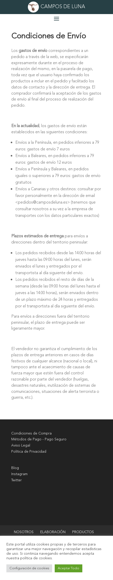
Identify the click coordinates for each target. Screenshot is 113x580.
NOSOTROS (23, 532)
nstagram (20, 474)
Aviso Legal (20, 445)
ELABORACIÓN (52, 532)
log (16, 468)
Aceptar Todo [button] (68, 568)
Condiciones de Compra (31, 433)
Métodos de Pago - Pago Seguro (38, 439)
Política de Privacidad (28, 451)
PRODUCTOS (83, 532)
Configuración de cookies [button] (29, 568)
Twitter (16, 480)
